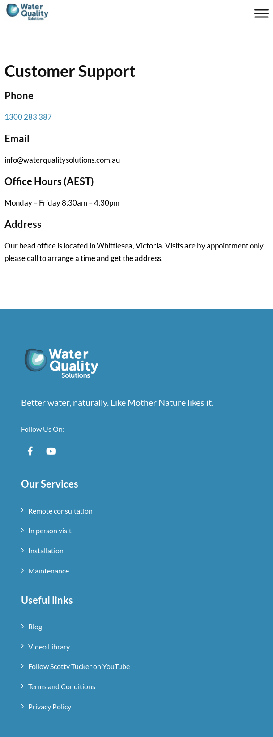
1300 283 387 (28, 117)
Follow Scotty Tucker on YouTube (79, 666)
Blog (35, 626)
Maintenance (48, 570)
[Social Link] (30, 451)
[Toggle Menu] (261, 13)
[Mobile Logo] (26, 10)
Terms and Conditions (61, 686)
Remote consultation (60, 510)
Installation (46, 550)
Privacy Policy (49, 706)
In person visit (50, 530)
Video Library (49, 646)
